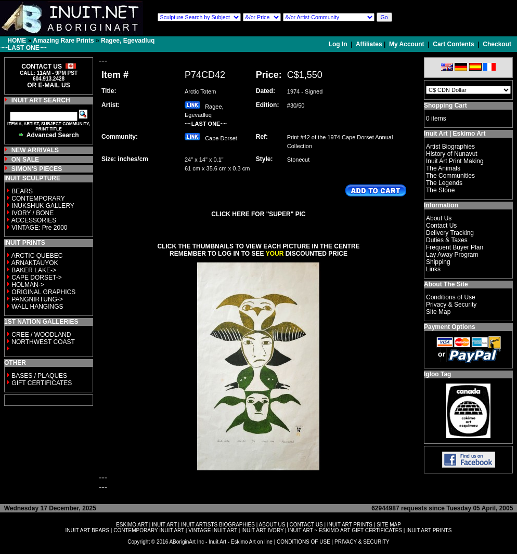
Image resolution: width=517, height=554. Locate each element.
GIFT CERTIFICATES (41, 383)
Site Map (438, 311)
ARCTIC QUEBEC (37, 255)
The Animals (443, 168)
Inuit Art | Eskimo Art (454, 133)
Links (433, 269)
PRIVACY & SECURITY (362, 542)
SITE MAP (389, 524)
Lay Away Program (452, 254)
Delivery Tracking (450, 232)
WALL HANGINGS (37, 306)
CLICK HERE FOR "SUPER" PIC (258, 214)
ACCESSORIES (34, 220)
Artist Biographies (450, 146)
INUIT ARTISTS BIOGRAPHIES (218, 524)
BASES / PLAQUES (39, 375)
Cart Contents (453, 44)
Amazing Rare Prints (63, 40)
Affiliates (369, 44)
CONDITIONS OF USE (303, 542)
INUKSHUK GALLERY (42, 205)
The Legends (444, 183)
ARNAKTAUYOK (34, 263)
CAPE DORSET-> (36, 277)
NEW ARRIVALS (35, 150)
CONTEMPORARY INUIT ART (148, 530)
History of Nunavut (451, 153)
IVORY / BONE (32, 213)
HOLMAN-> (27, 284)
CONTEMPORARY (37, 198)
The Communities (450, 175)
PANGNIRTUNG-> (37, 299)
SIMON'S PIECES (36, 169)
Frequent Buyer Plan (454, 247)
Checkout (497, 44)
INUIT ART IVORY (262, 530)
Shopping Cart (445, 105)
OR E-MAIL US (48, 85)
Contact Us (441, 225)
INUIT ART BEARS (87, 530)
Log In (339, 44)
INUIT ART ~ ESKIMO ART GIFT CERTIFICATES (345, 530)
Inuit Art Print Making (455, 161)
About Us (438, 218)
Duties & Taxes (447, 240)
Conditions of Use (450, 297)
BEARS (22, 191)
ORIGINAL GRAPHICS (43, 292)
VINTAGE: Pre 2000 (39, 227)
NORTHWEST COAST (42, 342)
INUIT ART (164, 524)
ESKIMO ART (132, 524)
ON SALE (25, 159)
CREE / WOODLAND (40, 334)
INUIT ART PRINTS (349, 524)
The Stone (440, 190)
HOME (16, 40)
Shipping (438, 262)
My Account (406, 44)
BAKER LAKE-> (33, 270)
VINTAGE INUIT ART (212, 530)
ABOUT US (271, 524)
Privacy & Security (451, 304)
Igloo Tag (437, 374)
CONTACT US (306, 524)
